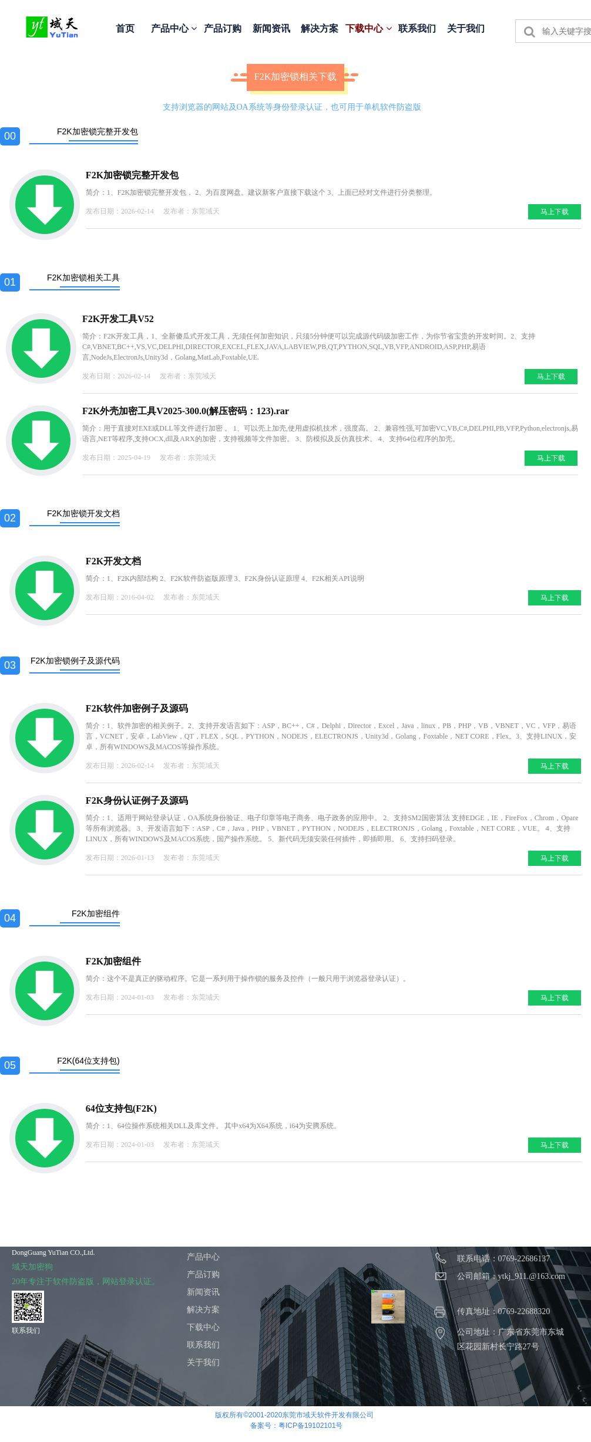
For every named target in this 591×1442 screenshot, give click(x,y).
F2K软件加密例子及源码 (137, 708)
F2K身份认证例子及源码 (137, 800)
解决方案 (319, 28)
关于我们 (466, 28)
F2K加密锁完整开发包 (132, 175)
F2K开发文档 (113, 561)
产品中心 (174, 28)
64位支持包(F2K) (121, 1108)
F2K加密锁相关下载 (295, 77)
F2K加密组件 (113, 961)
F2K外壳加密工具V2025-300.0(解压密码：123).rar (185, 411)
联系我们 (417, 28)
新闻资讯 (271, 28)
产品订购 (222, 28)
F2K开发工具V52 (118, 319)
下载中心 (368, 28)
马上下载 (554, 212)
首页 (125, 28)
